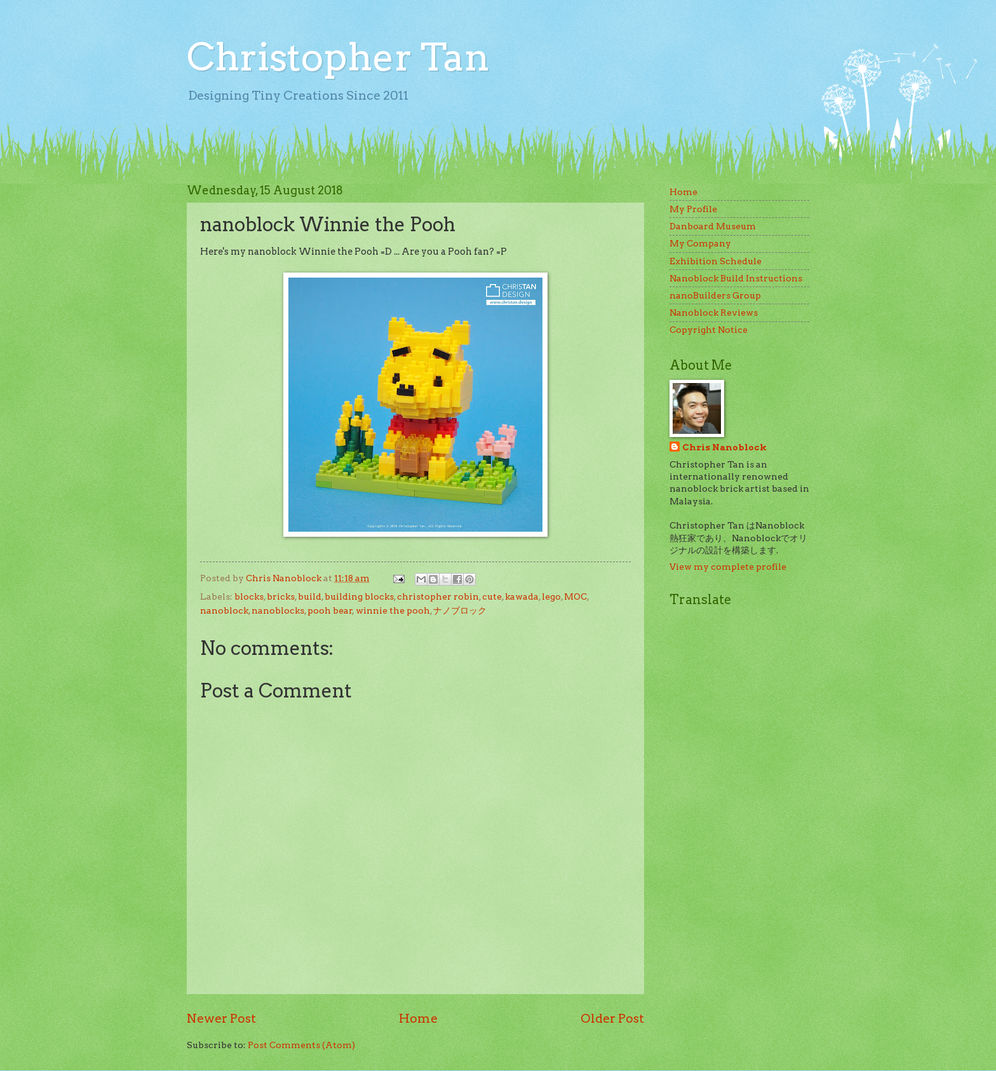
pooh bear (330, 610)
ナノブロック (460, 610)
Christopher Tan (338, 57)
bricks (281, 596)
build (309, 596)
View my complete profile (728, 567)
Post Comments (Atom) (301, 1045)
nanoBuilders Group (715, 295)
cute (492, 596)
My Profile (693, 209)
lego (551, 596)
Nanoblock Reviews (714, 312)
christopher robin (438, 596)
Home (418, 1018)
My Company (700, 243)
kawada (522, 596)
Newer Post (221, 1018)
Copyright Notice (709, 330)
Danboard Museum (713, 226)
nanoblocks (278, 610)
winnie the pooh (393, 610)
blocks (249, 596)
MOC (575, 596)
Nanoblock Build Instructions (736, 278)
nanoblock (224, 610)
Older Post (612, 1018)
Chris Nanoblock (724, 447)
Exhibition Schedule (716, 261)
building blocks (359, 596)
